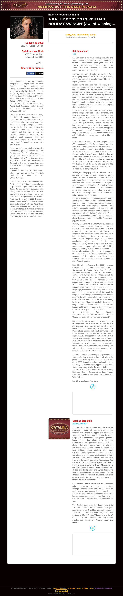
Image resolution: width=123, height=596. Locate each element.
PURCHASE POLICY (74, 588)
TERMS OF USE (57, 588)
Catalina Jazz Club (33, 51)
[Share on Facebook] (30, 73)
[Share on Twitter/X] (39, 73)
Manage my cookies (103, 588)
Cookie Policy (88, 588)
